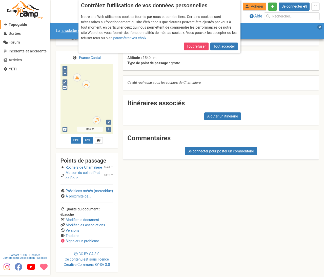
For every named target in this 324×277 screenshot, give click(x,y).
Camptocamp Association (19, 260)
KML (88, 140)
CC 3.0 (87, 259)
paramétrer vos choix (129, 38)
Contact (14, 257)
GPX (75, 140)
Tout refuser (196, 46)
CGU (25, 257)
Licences (35, 257)
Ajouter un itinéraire (222, 116)
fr (315, 6)
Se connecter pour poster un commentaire (221, 151)
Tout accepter (224, 46)
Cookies (42, 260)
